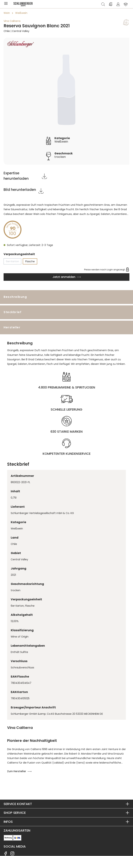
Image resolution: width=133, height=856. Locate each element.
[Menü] (7, 4)
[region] (66, 101)
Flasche (30, 261)
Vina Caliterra (12, 21)
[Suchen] (103, 4)
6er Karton (13, 262)
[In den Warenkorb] (66, 277)
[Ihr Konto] (118, 4)
